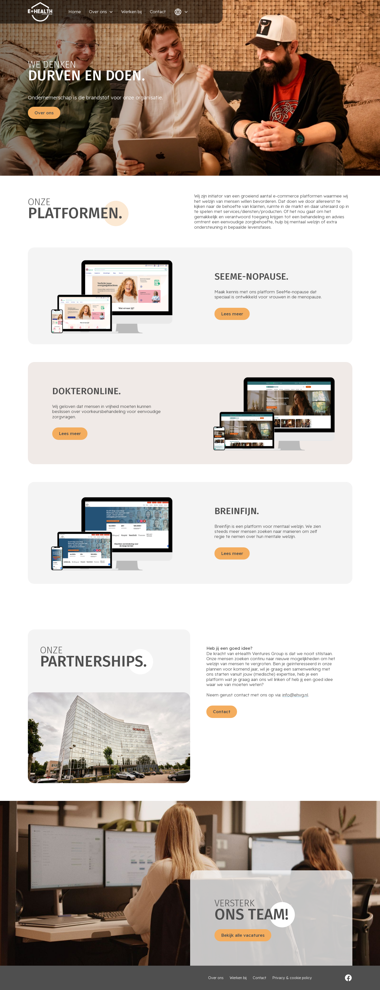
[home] (40, 12)
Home (74, 11)
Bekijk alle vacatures (243, 935)
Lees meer (232, 313)
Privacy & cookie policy (292, 978)
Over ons (44, 112)
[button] (101, 11)
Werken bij (131, 11)
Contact (158, 11)
